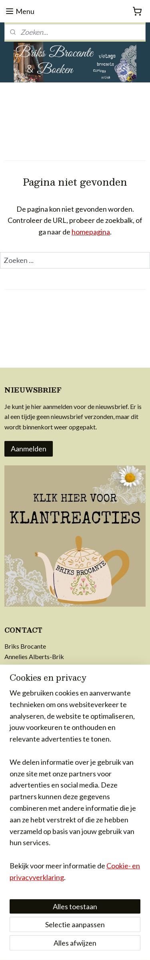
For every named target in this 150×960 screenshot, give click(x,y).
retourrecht (20, 752)
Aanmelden (28, 448)
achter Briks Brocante (34, 773)
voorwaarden (22, 732)
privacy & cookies (28, 763)
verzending (19, 742)
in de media (19, 783)
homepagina (91, 231)
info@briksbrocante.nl (35, 667)
